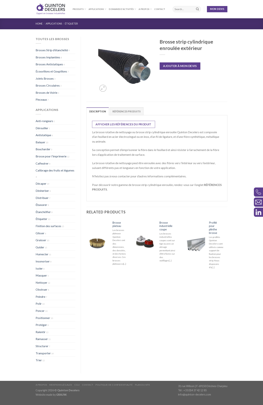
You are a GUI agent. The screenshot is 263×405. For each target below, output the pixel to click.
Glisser (40, 233)
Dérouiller (42, 128)
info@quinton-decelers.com (194, 394)
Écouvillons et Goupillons (51, 71)
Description (97, 111)
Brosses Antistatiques (49, 64)
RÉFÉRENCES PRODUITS (127, 111)
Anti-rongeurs (44, 121)
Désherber (42, 190)
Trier (39, 360)
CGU (77, 384)
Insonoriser (43, 261)
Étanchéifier (43, 212)
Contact (159, 9)
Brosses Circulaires (48, 85)
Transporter (43, 353)
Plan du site (142, 384)
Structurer (42, 346)
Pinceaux (41, 99)
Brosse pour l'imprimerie (51, 156)
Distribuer (42, 197)
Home (39, 23)
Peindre (40, 296)
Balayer (40, 142)
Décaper (41, 183)
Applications (97, 9)
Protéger (41, 324)
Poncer (40, 310)
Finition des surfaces (48, 226)
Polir (39, 303)
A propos (145, 9)
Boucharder (43, 149)
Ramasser (42, 339)
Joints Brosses (45, 78)
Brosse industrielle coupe (165, 226)
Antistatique (43, 135)
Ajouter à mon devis (180, 66)
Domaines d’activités (122, 9)
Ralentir (40, 332)
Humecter (42, 254)
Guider (40, 247)
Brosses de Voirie (46, 92)
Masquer (41, 275)
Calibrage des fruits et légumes (55, 170)
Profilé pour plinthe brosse (213, 227)
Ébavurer (41, 204)
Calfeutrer (42, 163)
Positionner (43, 318)
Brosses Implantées (48, 57)
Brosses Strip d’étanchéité (52, 50)
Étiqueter (71, 23)
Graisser (41, 240)
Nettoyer (41, 282)
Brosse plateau (117, 224)
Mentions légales (60, 384)
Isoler (39, 268)
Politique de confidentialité (114, 384)
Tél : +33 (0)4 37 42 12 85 (192, 390)
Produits (79, 9)
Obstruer (41, 289)
